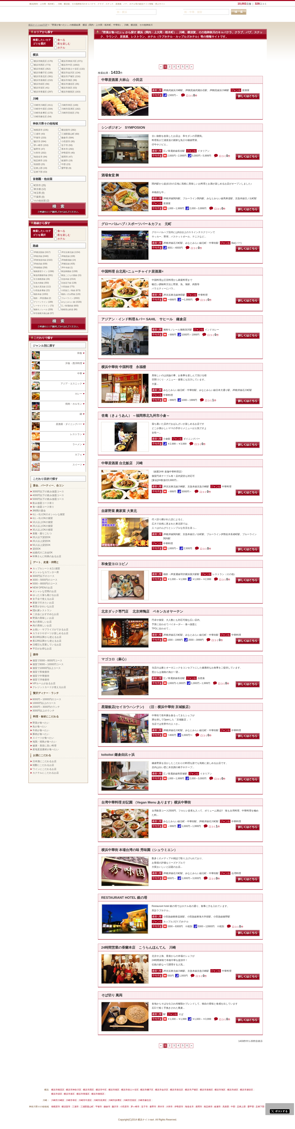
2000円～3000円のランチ (46, 706)
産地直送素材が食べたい (46, 749)
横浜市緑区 (39, 84)
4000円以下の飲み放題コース (48, 495)
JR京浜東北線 (67, 252)
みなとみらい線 (68, 302)
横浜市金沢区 (67, 72)
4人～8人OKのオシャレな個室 (49, 514)
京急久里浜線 (39, 287)
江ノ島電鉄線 (67, 306)
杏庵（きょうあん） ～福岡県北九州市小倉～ (135, 416)
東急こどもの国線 (69, 275)
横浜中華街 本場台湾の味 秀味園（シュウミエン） (139, 850)
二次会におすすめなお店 (46, 614)
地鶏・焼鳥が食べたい (44, 741)
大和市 (37, 153)
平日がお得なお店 (42, 648)
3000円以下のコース (44, 576)
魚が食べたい (40, 726)
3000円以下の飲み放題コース (48, 491)
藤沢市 (37, 141)
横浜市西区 (39, 65)
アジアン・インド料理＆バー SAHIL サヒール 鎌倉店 (144, 319)
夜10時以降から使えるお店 (47, 637)
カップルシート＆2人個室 (46, 568)
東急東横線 (66, 271)
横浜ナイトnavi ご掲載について (45, 1080)
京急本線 (65, 279)
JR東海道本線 (40, 260)
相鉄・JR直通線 (41, 298)
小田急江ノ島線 (68, 290)
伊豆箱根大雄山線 (41, 313)
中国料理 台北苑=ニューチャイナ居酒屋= (132, 271)
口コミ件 (191, 95)
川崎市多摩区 (40, 113)
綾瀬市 (64, 160)
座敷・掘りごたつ (42, 533)
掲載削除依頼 (74, 1080)
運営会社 (154, 1080)
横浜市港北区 (40, 76)
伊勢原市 (65, 153)
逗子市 (64, 145)
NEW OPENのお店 (43, 587)
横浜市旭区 (66, 80)
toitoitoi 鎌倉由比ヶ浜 (118, 755)
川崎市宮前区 (67, 113)
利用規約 (111, 1080)
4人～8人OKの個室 (43, 518)
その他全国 (40, 200)
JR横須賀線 (39, 252)
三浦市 (37, 134)
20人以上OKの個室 (43, 526)
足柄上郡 (38, 168)
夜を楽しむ (63, 43)
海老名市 (38, 156)
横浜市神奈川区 (69, 61)
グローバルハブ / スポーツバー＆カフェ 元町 (136, 224)
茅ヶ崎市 (38, 145)
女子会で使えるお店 (43, 599)
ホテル (61, 47)
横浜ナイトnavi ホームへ (176, 1080)
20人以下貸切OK (42, 537)
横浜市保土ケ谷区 (70, 69)
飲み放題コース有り (43, 503)
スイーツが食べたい (43, 737)
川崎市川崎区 (40, 105)
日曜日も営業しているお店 (47, 644)
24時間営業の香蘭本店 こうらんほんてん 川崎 (138, 947)
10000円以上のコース (44, 703)
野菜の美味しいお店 (43, 618)
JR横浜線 (65, 264)
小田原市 (65, 141)
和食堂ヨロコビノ (116, 564)
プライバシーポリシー (133, 1080)
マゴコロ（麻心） (114, 659)
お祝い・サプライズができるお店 (50, 629)
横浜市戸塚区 (67, 76)
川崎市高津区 (67, 109)
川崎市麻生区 (40, 116)
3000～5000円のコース (45, 579)
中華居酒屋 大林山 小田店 (122, 80)
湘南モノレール (40, 309)
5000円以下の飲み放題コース (48, 499)
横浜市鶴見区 (40, 61)
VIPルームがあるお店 (44, 683)
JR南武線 (38, 264)
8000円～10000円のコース (47, 699)
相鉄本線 (38, 294)
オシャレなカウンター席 (46, 572)
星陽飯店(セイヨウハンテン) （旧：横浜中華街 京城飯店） (146, 707)
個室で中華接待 (41, 675)
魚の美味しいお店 (42, 621)
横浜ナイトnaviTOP (38, 25)
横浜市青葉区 (40, 91)
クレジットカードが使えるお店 (49, 687)
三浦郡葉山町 (67, 134)
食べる (61, 39)
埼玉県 (37, 192)
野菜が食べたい (41, 722)
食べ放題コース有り (43, 506)
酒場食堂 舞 (110, 175)
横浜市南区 (39, 69)
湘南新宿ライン (40, 271)
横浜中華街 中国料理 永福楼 (123, 367)
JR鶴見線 (65, 256)
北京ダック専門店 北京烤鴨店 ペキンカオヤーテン (142, 611)
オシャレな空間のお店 (44, 591)
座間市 (64, 156)
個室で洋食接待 (41, 679)
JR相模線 (38, 267)
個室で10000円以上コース (47, 668)
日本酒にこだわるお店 (44, 761)
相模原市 (38, 130)
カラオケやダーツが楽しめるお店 (50, 633)
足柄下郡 (38, 172)
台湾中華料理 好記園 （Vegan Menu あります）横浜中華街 (146, 802)
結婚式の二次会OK (43, 552)
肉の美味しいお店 (42, 625)
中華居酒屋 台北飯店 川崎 (122, 463)
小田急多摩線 (39, 290)
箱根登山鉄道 (67, 309)
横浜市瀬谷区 (67, 84)
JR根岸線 (38, 256)
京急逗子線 (66, 283)
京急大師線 (39, 283)
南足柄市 (38, 160)
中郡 (63, 164)
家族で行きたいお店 (43, 602)
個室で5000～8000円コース (47, 660)
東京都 (37, 189)
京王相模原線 (39, 279)
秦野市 (37, 149)
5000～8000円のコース (45, 583)
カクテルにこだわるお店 (46, 772)
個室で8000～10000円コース (48, 664)
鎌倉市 (64, 137)
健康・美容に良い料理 (44, 745)
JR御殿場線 (66, 260)
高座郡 (37, 164)
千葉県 (37, 196)
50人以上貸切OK (42, 545)
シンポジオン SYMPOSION (123, 127)
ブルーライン (67, 298)
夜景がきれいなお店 (43, 606)
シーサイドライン (41, 306)
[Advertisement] (180, 54)
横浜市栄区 (39, 87)
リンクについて (93, 1080)
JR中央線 (65, 267)
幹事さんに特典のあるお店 (47, 556)
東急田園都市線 (40, 275)
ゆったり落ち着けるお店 (46, 595)
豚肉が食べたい (41, 734)
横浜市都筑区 (67, 91)
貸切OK (37, 548)
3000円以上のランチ (44, 710)
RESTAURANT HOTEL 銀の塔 (124, 898)
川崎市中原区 (40, 109)
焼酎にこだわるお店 (43, 765)
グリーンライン (40, 302)
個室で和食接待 (41, 671)
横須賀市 (65, 130)
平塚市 (37, 137)
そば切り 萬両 (112, 995)
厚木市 (64, 149)
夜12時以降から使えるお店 (47, 640)
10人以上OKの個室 (43, 522)
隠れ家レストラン (42, 610)
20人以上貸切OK (42, 541)
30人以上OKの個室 (43, 529)
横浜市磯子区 (40, 72)
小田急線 (65, 287)
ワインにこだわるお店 (44, 769)
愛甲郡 (64, 168)
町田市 (37, 185)
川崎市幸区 (66, 105)
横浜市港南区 (40, 80)
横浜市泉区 (66, 87)
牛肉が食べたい (41, 730)
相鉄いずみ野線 (68, 294)
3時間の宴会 (39, 510)
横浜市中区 (66, 65)
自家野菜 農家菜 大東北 (119, 511)
